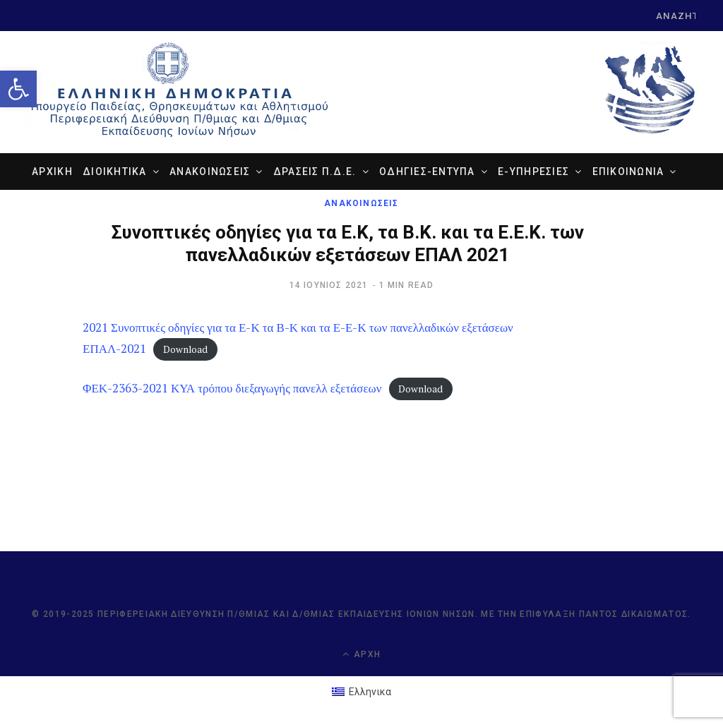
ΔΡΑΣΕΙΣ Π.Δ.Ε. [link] (315, 171)
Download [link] (185, 349)
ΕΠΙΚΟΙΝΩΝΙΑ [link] (628, 171)
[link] (18, 89)
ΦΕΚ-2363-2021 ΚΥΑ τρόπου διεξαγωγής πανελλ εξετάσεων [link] (232, 388)
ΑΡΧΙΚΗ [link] (52, 171)
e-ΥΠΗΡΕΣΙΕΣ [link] (533, 171)
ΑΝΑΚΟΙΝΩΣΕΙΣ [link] (209, 171)
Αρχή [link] (361, 654)
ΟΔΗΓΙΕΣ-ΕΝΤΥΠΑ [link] (427, 171)
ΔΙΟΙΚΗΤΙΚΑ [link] (115, 171)
